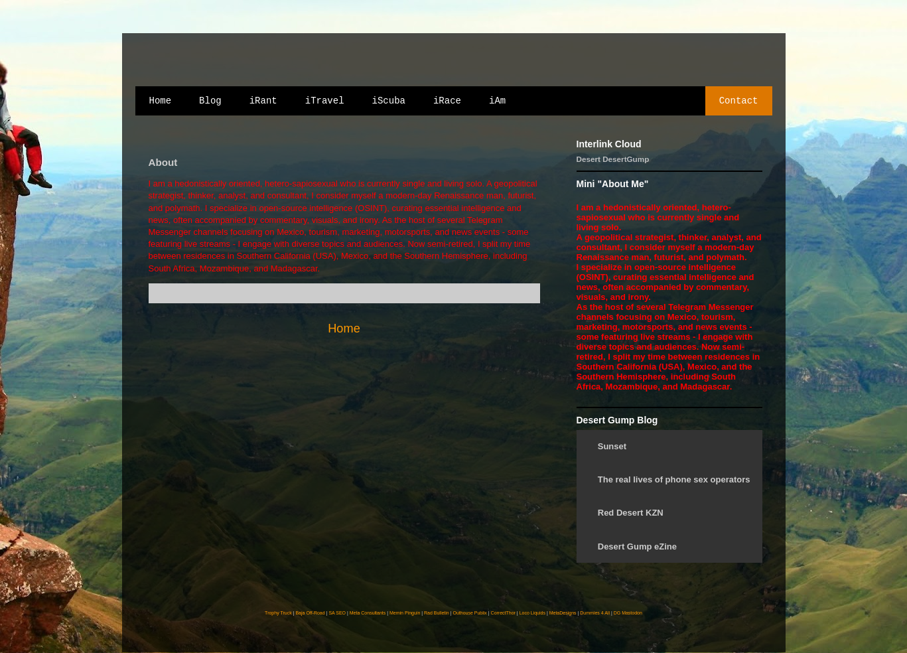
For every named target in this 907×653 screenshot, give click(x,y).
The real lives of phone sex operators (674, 479)
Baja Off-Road (309, 613)
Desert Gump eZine (637, 546)
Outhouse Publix (469, 613)
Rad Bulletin (436, 613)
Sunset (612, 446)
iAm (497, 101)
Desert (588, 159)
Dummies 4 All (595, 613)
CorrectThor (503, 613)
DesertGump (625, 159)
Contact (738, 101)
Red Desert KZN (630, 513)
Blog (210, 101)
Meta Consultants (367, 613)
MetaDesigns (563, 613)
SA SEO (337, 613)
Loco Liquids (532, 613)
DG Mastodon (628, 613)
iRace (447, 101)
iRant (263, 101)
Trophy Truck (278, 613)
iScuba (388, 101)
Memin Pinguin (404, 613)
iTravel (324, 101)
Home (160, 101)
